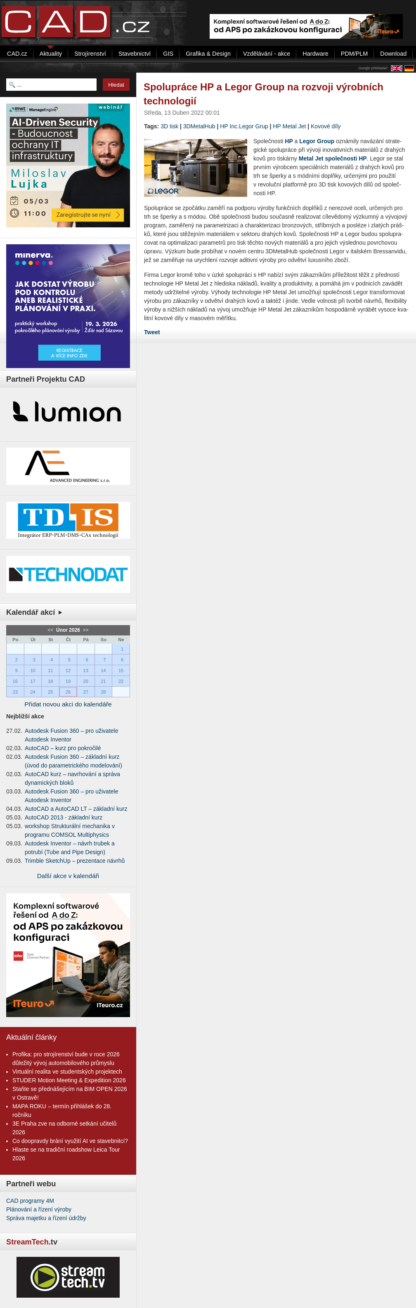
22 (120, 681)
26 (68, 691)
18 (50, 681)
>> (84, 630)
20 (85, 681)
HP (289, 141)
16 (15, 681)
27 (85, 691)
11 (50, 670)
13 (85, 670)
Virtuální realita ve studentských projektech (67, 1071)
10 (32, 670)
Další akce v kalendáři (68, 875)
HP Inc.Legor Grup (244, 126)
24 (32, 691)
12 (68, 670)
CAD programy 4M (30, 1200)
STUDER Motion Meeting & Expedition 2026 (69, 1080)
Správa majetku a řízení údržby (46, 1218)
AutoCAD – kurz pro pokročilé (63, 748)
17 (32, 681)
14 (103, 670)
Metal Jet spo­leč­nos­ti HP (333, 158)
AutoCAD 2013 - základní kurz (63, 817)
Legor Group (316, 141)
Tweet (152, 332)
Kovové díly (325, 126)
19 (68, 681)
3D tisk (169, 126)
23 (15, 691)
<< (50, 630)
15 (120, 670)
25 (50, 691)
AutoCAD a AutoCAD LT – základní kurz (76, 808)
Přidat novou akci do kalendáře (67, 704)
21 (103, 681)
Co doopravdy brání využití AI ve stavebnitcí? (70, 1141)
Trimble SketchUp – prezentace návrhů (75, 860)
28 (103, 691)
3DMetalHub (199, 126)
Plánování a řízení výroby (38, 1209)
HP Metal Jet (289, 126)
